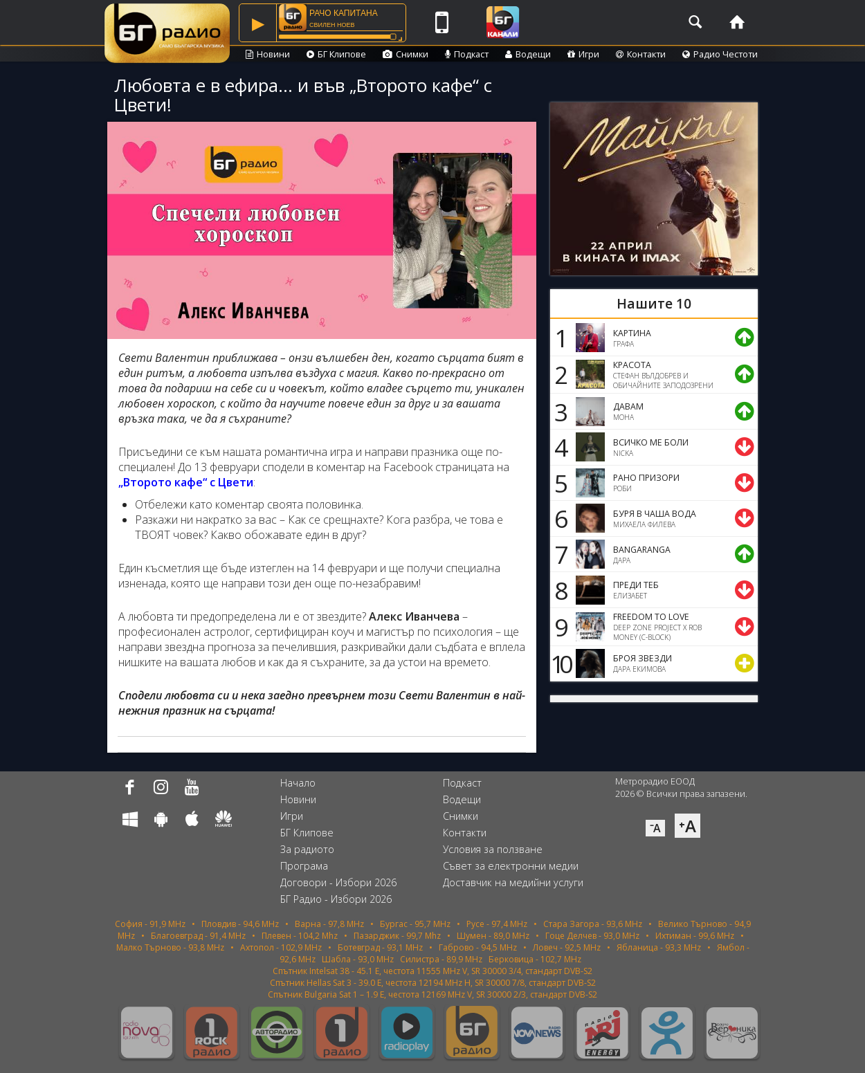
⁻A (655, 828)
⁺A (687, 825)
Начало (298, 782)
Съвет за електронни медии (511, 865)
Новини (268, 54)
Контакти (641, 54)
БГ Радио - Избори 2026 (336, 899)
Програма (304, 865)
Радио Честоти (720, 54)
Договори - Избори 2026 (338, 882)
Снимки (405, 54)
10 (559, 663)
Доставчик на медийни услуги (513, 882)
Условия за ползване (493, 849)
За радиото (307, 849)
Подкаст (467, 54)
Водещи (528, 54)
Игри (583, 54)
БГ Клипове (336, 54)
